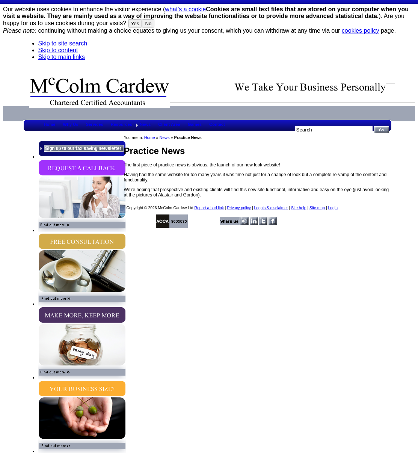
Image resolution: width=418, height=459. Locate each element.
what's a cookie (185, 9)
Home (50, 124)
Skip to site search (63, 43)
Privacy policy (239, 208)
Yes (135, 23)
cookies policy (360, 30)
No (148, 23)
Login (332, 208)
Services (94, 124)
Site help (298, 208)
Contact (217, 124)
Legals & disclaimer (271, 208)
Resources (121, 124)
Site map (317, 208)
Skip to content (58, 50)
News (145, 124)
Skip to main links (61, 57)
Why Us (70, 124)
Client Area (169, 124)
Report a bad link (209, 208)
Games (195, 124)
